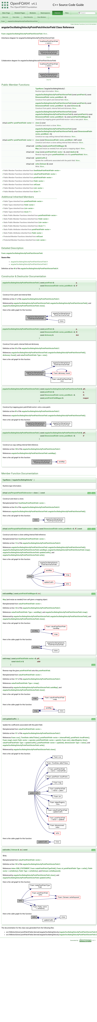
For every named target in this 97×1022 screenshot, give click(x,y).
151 (16, 733)
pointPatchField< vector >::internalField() (55, 737)
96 (16, 507)
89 (16, 411)
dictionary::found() (9, 355)
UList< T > (37, 192)
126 (16, 608)
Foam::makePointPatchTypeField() (43, 868)
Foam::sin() (66, 740)
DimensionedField (42, 97)
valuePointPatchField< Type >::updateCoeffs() (20, 743)
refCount (37, 184)
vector (52, 97)
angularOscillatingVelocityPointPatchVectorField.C (29, 264)
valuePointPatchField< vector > (45, 174)
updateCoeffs (40, 158)
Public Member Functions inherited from (31, 170)
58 (16, 348)
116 (16, 543)
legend (48, 57)
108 (16, 449)
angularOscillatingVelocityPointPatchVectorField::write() (24, 555)
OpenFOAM (20, 3)
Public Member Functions (78, 24)
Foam (3, 21)
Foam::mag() (7, 740)
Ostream (43, 164)
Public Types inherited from (22, 201)
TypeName (39, 89)
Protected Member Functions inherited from (22, 236)
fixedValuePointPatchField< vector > (47, 170)
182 (16, 864)
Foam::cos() (15, 737)
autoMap (38, 146)
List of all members (91, 24)
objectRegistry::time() (79, 740)
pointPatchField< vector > (43, 177)
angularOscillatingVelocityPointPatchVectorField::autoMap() (33, 453)
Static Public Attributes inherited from (26, 229)
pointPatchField (20, 123)
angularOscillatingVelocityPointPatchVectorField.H (29, 262)
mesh (15, 740)
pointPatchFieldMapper (79, 117)
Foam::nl (60, 868)
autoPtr (10, 123)
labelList (73, 152)
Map (37, 149)
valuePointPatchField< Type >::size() (33, 355)
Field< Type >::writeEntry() (28, 871)
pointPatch (81, 95)
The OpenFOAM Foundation (23, 7)
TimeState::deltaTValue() (30, 737)
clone (37, 123)
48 (15, 268)
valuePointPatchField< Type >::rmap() (25, 683)
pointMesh (59, 97)
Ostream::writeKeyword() (51, 871)
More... (45, 34)
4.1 (35, 3)
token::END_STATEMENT (20, 868)
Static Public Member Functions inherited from (29, 215)
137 (16, 679)
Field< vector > (39, 181)
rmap (37, 152)
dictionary (74, 106)
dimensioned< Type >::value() (75, 743)
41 (16, 299)
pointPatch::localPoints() (80, 737)
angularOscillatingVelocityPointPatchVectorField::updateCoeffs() (27, 552)
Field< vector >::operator (27, 740)
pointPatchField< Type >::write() (75, 868)
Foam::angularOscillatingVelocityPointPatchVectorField (22, 34)
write (37, 164)
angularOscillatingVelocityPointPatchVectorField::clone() (24, 306)
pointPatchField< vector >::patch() (48, 740)
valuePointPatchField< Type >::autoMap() (26, 612)
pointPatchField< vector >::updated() (50, 743)
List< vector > (39, 188)
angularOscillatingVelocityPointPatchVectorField (22, 21)
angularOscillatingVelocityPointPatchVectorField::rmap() (69, 550)
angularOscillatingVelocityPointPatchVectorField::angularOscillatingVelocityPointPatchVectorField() (51, 303)
